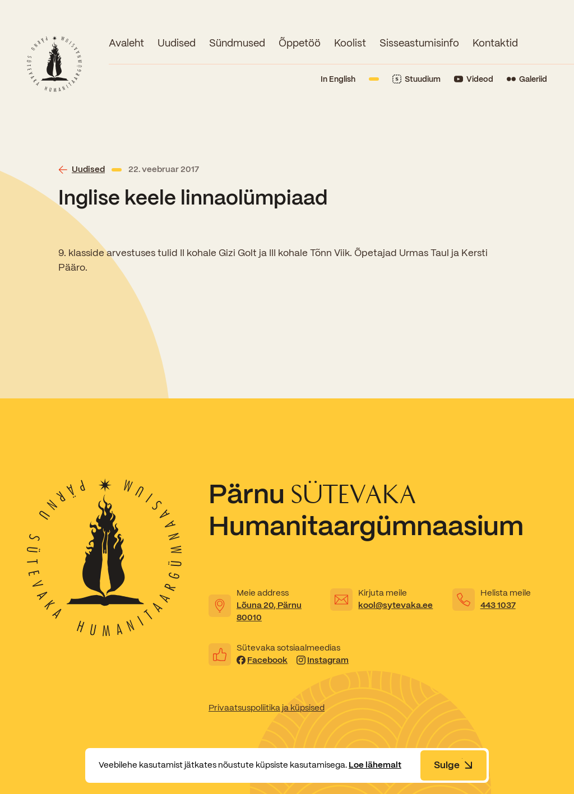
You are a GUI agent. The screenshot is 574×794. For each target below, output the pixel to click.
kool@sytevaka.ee (395, 605)
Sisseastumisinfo (419, 42)
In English (338, 79)
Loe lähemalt (375, 764)
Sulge (453, 765)
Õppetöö (300, 42)
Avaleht (126, 42)
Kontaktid (495, 42)
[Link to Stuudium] (416, 79)
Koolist (350, 42)
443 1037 (498, 605)
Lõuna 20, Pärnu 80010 (269, 611)
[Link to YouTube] (473, 79)
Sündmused (237, 42)
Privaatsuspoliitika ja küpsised (267, 707)
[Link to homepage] (54, 64)
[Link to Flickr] (527, 79)
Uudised (177, 42)
